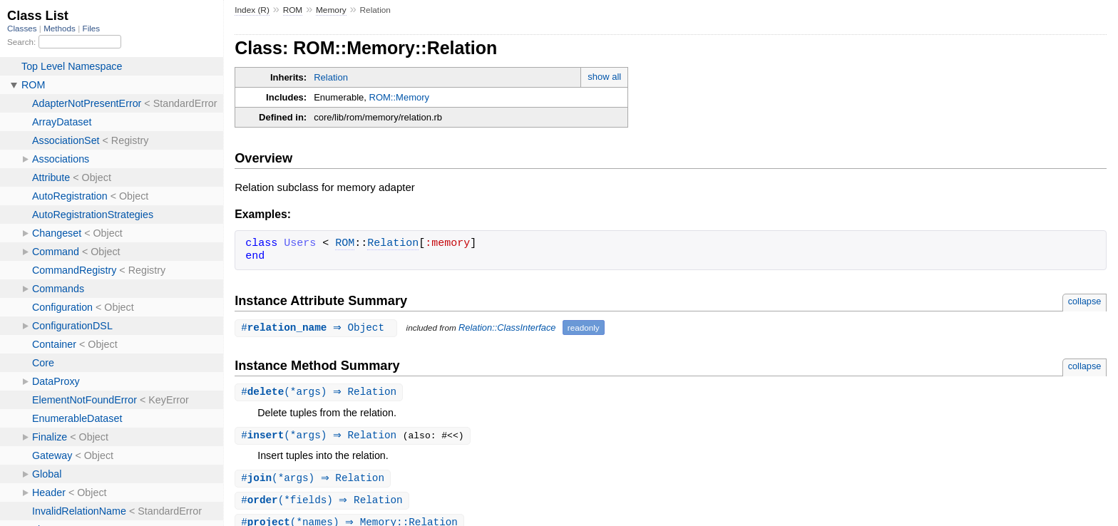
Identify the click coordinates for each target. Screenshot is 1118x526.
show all (604, 76)
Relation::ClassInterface (511, 328)
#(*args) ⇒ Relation (320, 392)
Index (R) (252, 10)
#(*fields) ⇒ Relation (323, 503)
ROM (293, 10)
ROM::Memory (399, 97)
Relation (331, 77)
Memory (331, 10)
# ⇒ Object (317, 327)
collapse (1085, 301)
